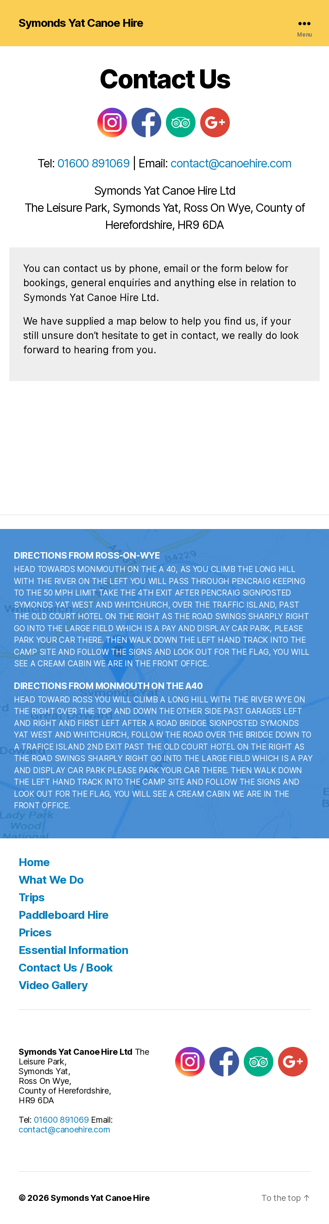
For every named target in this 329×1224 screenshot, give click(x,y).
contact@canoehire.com (231, 163)
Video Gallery (53, 985)
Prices (35, 932)
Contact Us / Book (66, 967)
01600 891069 (93, 163)
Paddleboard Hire (63, 915)
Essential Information (73, 950)
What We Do (51, 879)
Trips (32, 897)
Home (34, 862)
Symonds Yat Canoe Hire (81, 23)
